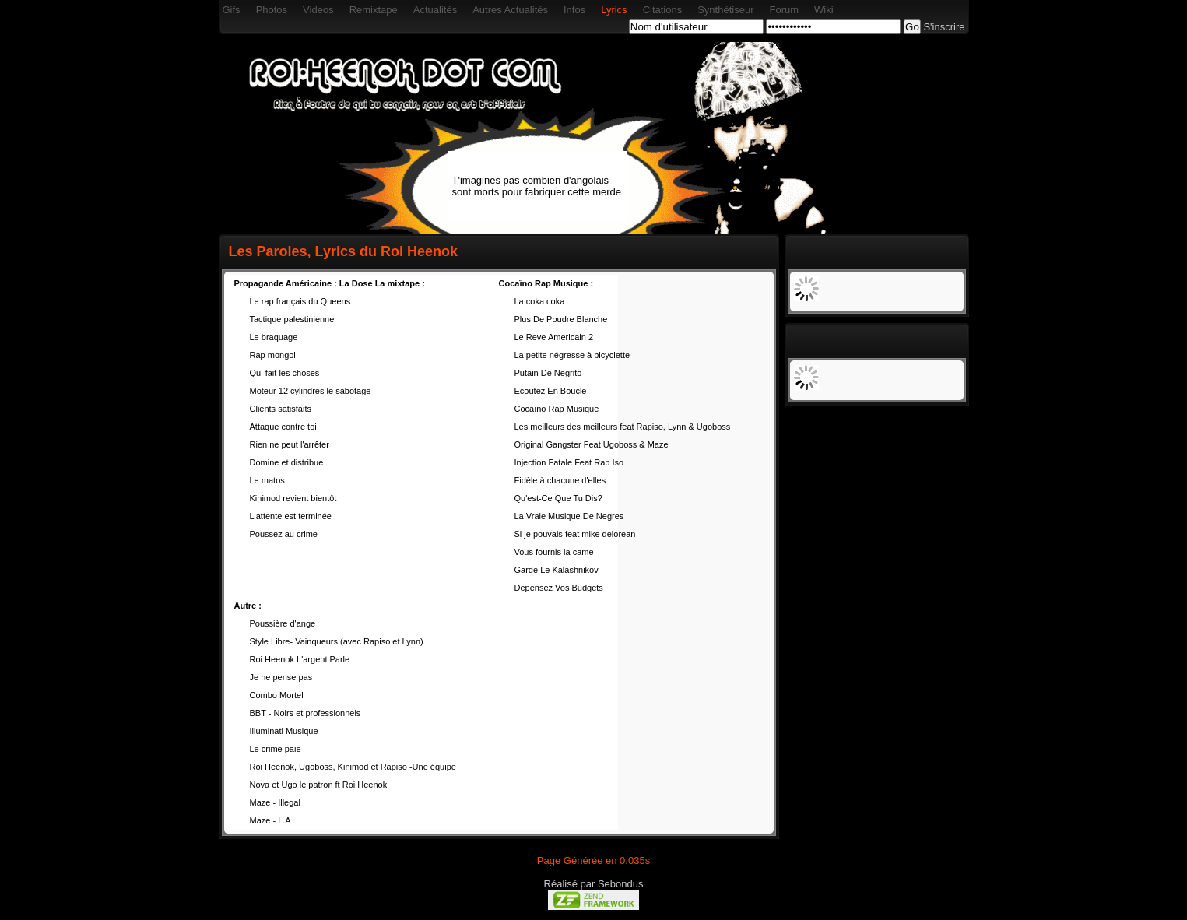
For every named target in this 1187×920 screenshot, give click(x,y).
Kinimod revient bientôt (293, 498)
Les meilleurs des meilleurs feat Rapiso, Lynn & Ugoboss (622, 426)
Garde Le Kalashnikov (556, 569)
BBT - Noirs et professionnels (305, 713)
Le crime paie (275, 748)
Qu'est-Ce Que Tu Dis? (558, 498)
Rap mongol (273, 355)
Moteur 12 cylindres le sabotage (310, 390)
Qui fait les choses (285, 372)
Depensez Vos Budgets (558, 587)
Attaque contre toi (283, 426)
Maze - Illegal (275, 802)
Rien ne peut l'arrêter (289, 444)
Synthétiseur (725, 10)
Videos (318, 10)
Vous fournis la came (554, 552)
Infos (574, 10)
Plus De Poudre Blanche (561, 319)
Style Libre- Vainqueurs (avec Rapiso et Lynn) (336, 641)
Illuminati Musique (284, 731)
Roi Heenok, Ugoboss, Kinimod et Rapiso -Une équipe (353, 766)
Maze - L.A (270, 820)
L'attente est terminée (291, 516)
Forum (784, 10)
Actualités (435, 10)
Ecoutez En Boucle (550, 390)
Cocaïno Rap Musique (556, 408)
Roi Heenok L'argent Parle (300, 659)
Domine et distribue (287, 462)
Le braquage (274, 337)
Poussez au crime (284, 534)
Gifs (232, 10)
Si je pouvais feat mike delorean (575, 534)
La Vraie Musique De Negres (569, 516)
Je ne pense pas (281, 677)
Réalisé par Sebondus (594, 884)
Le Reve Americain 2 (554, 337)
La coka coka (539, 301)
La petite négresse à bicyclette (572, 355)
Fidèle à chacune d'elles (560, 480)
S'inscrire (943, 27)
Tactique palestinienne (292, 319)
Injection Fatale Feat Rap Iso (569, 462)
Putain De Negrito (548, 372)
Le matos (267, 480)
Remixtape (373, 10)
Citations (663, 10)
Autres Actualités (510, 10)
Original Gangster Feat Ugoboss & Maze (591, 444)
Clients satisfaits (280, 408)
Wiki (824, 10)
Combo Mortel (277, 695)
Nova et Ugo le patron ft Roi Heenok (319, 784)
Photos (271, 10)
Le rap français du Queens (300, 301)
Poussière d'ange (283, 623)
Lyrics (614, 10)
